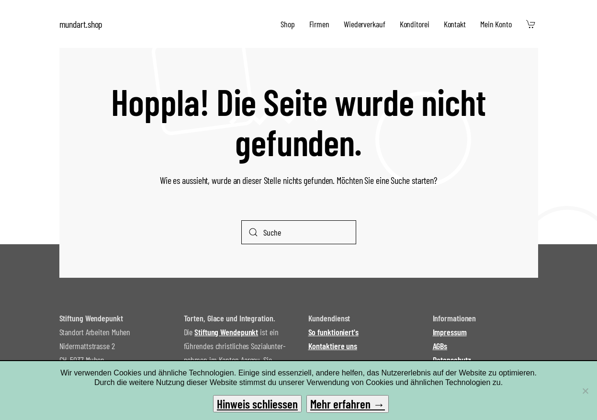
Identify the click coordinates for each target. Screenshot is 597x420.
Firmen (319, 24)
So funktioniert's (333, 332)
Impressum (450, 332)
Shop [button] (288, 24)
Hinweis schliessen (257, 404)
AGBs (440, 346)
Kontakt (455, 24)
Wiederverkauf (364, 24)
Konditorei (414, 24)
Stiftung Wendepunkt (226, 332)
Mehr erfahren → (347, 404)
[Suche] (298, 232)
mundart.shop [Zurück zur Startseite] (81, 24)
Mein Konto (496, 24)
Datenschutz (452, 359)
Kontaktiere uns (333, 346)
